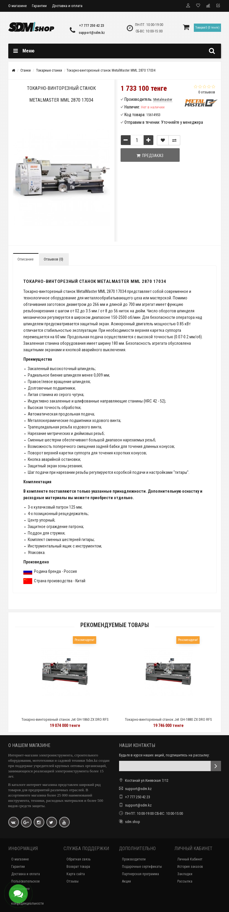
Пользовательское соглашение (25, 885)
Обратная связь (78, 859)
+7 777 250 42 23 (91, 26)
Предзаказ (150, 155)
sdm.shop (132, 821)
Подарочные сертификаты (142, 867)
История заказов (190, 867)
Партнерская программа (140, 874)
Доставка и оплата (67, 6)
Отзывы (72, 881)
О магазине (17, 6)
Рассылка (184, 881)
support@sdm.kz (92, 33)
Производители (134, 859)
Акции (126, 881)
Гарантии (39, 6)
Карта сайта (75, 874)
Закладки (184, 874)
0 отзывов (206, 92)
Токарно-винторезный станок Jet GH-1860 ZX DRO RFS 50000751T (76, 722)
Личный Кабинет (189, 859)
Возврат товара (78, 867)
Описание (25, 259)
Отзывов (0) (53, 259)
